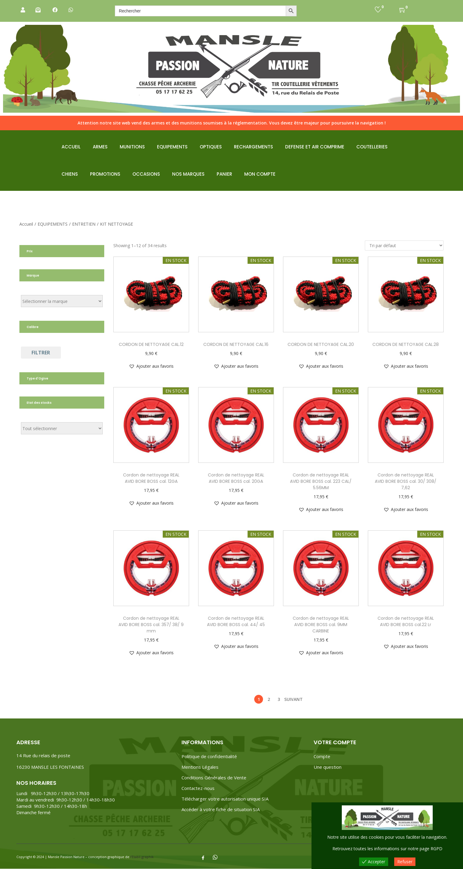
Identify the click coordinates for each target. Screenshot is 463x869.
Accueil (26, 224)
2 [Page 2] (269, 699)
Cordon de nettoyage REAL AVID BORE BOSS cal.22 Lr (406, 621)
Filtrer (41, 352)
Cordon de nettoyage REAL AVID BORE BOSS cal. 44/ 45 (236, 621)
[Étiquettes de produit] (62, 301)
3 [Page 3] (279, 699)
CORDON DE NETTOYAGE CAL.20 (321, 344)
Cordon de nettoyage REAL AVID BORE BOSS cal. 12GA (151, 478)
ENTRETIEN (83, 224)
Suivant (293, 699)
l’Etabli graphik (142, 856)
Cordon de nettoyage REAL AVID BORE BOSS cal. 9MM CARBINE (321, 624)
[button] (151, 366)
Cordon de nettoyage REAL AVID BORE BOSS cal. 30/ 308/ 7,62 (405, 481)
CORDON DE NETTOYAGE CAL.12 (151, 344)
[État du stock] (62, 428)
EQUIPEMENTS (53, 224)
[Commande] (404, 245)
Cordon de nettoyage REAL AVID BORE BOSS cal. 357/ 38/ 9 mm (151, 624)
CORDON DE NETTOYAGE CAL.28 (405, 344)
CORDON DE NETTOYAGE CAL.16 (235, 344)
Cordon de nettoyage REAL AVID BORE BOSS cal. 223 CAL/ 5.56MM (320, 481)
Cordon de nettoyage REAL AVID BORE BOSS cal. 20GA (236, 478)
